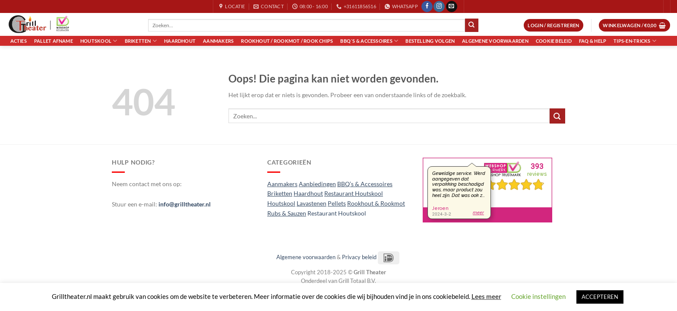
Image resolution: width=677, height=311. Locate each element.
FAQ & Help (592, 41)
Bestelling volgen (430, 41)
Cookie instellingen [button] (538, 296)
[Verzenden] (471, 25)
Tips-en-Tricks (635, 41)
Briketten (141, 41)
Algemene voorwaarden (495, 41)
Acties (18, 41)
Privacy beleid (359, 257)
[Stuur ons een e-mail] (451, 7)
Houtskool (98, 41)
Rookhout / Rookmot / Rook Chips (287, 41)
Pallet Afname (53, 41)
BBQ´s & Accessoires (369, 41)
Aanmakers (218, 41)
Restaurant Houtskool (336, 213)
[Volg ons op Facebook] (427, 7)
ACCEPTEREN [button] (600, 296)
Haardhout (180, 41)
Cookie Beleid (554, 41)
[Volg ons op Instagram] (439, 7)
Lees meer (486, 296)
